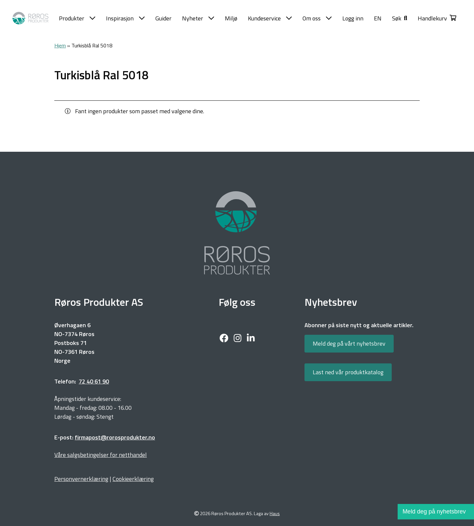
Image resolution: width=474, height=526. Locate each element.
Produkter (77, 18)
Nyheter (198, 18)
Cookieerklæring (133, 478)
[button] (399, 18)
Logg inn (352, 18)
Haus (275, 513)
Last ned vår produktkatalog (348, 372)
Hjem (60, 45)
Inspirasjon (125, 18)
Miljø (231, 18)
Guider (163, 18)
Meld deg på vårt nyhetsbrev (349, 343)
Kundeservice (270, 18)
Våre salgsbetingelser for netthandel (100, 454)
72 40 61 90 (94, 381)
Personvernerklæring (81, 478)
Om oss (317, 18)
